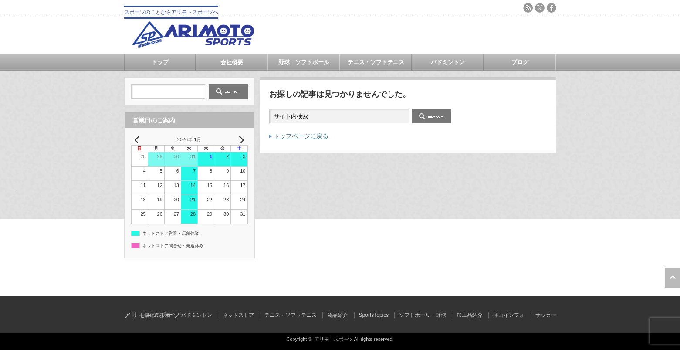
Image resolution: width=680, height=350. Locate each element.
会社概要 (231, 62)
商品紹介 (337, 315)
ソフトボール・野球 (422, 315)
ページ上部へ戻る (672, 278)
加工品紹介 (470, 315)
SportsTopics (374, 315)
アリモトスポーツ (334, 339)
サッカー (545, 315)
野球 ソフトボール (303, 62)
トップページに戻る (301, 136)
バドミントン (448, 62)
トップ (160, 62)
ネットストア (238, 315)
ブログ (519, 62)
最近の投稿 (157, 315)
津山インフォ (508, 315)
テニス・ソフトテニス (376, 62)
